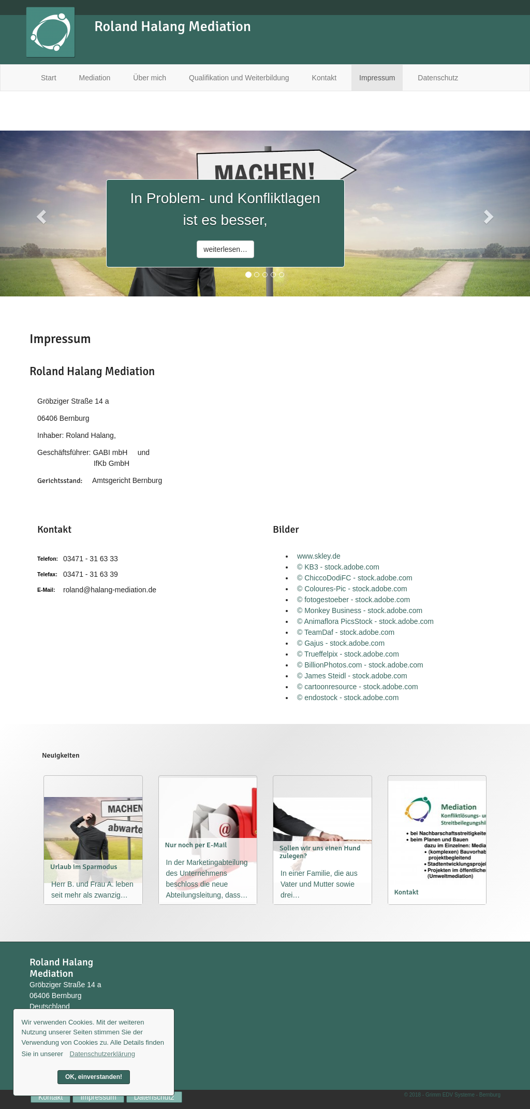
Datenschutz (438, 78)
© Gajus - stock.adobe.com (341, 643)
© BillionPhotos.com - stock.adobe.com (360, 665)
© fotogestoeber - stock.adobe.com (353, 599)
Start (48, 78)
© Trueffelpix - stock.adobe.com (348, 654)
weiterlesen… (225, 249)
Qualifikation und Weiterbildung (239, 78)
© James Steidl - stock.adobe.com (352, 676)
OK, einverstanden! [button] (93, 1076)
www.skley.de (319, 556)
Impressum (377, 78)
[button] (40, 213)
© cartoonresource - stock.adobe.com (357, 687)
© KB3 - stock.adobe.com (338, 567)
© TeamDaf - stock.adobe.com (345, 632)
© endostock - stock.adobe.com (348, 697)
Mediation (95, 78)
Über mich (149, 78)
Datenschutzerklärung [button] (102, 1054)
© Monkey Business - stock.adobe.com (359, 610)
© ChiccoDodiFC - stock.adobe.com (355, 578)
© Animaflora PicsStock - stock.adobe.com (365, 621)
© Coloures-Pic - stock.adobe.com (352, 589)
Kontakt (324, 78)
